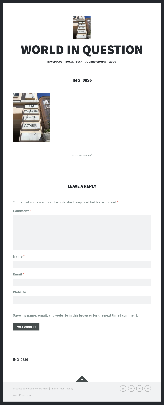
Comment (22, 211)
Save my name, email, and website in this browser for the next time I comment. (75, 315)
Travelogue (54, 61)
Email (18, 274)
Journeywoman (95, 61)
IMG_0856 (20, 359)
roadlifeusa (73, 61)
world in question (82, 50)
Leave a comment (82, 155)
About (113, 61)
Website (19, 292)
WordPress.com (22, 395)
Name (19, 256)
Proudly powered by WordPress (31, 388)
